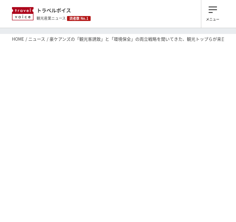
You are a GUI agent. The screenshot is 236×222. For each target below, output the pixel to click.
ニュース (36, 39)
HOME (18, 39)
